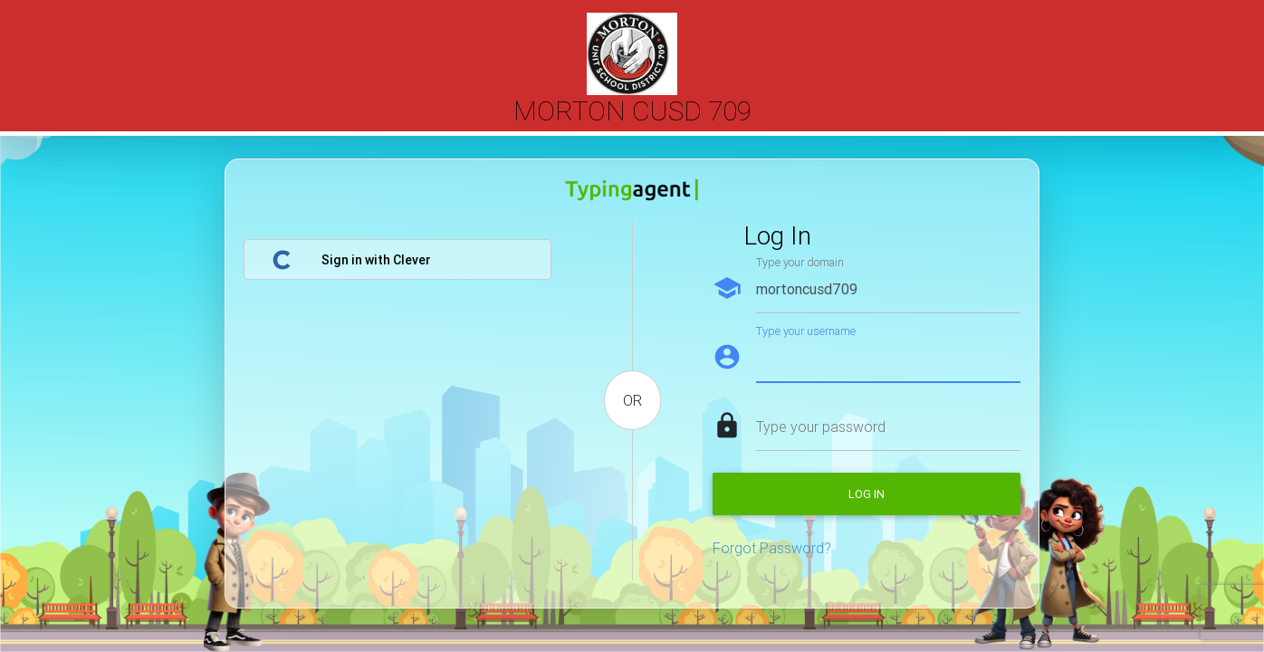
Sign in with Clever (351, 260)
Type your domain (800, 262)
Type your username (806, 331)
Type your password (821, 426)
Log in (866, 494)
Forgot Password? (772, 548)
